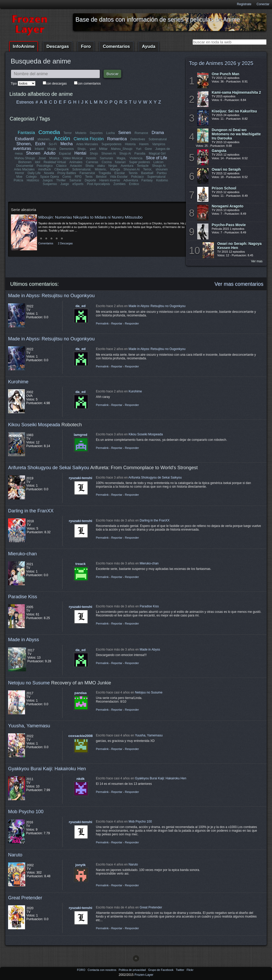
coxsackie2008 (80, 736)
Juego (64, 184)
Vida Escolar (119, 177)
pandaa (81, 693)
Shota (89, 166)
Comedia (49, 132)
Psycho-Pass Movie (229, 225)
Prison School (224, 188)
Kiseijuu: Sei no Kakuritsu (234, 111)
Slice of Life (156, 158)
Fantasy (146, 180)
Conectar (263, 4)
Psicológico (45, 166)
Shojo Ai (125, 153)
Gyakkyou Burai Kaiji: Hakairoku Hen (47, 768)
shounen (162, 169)
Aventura (127, 166)
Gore (148, 149)
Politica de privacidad (132, 969)
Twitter (180, 969)
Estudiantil (24, 139)
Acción (62, 138)
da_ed (81, 306)
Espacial (65, 153)
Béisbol (101, 177)
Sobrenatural (158, 139)
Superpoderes (111, 144)
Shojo (94, 153)
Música (54, 158)
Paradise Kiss (22, 596)
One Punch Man (225, 74)
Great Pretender (25, 897)
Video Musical (72, 158)
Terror (68, 133)
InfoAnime (23, 46)
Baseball (147, 173)
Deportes (96, 133)
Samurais (106, 158)
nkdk (80, 779)
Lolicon (158, 162)
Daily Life (34, 173)
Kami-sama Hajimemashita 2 (236, 92)
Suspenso (50, 184)
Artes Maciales (24, 169)
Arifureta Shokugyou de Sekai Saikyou (48, 467)
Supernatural (156, 177)
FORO (81, 969)
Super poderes (139, 162)
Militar (103, 149)
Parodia (139, 153)
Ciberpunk (61, 169)
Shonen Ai (108, 153)
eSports (77, 184)
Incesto (91, 158)
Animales (75, 162)
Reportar (116, 323)
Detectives (137, 139)
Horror (19, 173)
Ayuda (148, 46)
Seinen (124, 132)
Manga (115, 169)
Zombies (119, 184)
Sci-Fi (53, 144)
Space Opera (49, 177)
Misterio (80, 133)
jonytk (80, 865)
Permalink (102, 323)
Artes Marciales (87, 144)
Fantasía (26, 132)
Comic (66, 177)
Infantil (39, 149)
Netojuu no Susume (29, 682)
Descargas (57, 46)
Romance (141, 133)
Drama (158, 132)
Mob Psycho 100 (26, 811)
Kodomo (162, 180)
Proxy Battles (67, 173)
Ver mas (256, 261)
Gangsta (219, 151)
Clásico (61, 166)
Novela (49, 173)
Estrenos (25, 102)
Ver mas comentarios (238, 284)
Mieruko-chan (22, 553)
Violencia (135, 158)
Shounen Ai (131, 169)
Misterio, (101, 169)
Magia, (121, 158)
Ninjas (112, 166)
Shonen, (24, 144)
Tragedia (104, 173)
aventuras (22, 148)
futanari (120, 162)
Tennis (133, 173)
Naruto (15, 854)
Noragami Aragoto (228, 206)
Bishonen (25, 162)
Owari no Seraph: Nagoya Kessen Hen (239, 245)
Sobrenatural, (81, 169)
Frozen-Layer (143, 975)
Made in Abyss (23, 639)
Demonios (67, 149)
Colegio (31, 177)
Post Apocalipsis (98, 184)
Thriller (61, 180)
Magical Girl (157, 153)
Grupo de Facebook (161, 969)
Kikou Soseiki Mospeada (34, 424)
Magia (51, 149)
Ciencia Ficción (88, 138)
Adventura (130, 180)
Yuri (138, 149)
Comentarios (116, 46)
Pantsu (161, 173)
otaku (101, 166)
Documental (24, 166)
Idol (37, 162)
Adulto (49, 153)
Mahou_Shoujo (121, 149)
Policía (18, 180)
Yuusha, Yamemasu (29, 725)
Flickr (190, 969)
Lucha (110, 133)
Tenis (88, 177)
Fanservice (87, 173)
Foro (86, 46)
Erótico (134, 184)
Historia (130, 144)
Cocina (107, 162)
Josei (42, 158)
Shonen (33, 153)
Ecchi (40, 144)
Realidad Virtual (55, 162)
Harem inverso (110, 180)
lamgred (80, 435)
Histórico (33, 180)
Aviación (76, 166)
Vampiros (158, 144)
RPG (78, 177)
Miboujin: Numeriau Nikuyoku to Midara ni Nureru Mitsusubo (90, 217)
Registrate (244, 4)
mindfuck (44, 169)
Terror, (147, 169)
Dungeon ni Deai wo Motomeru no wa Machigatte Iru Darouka (236, 134)
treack (80, 564)
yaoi (93, 149)
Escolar (119, 173)
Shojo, (81, 149)
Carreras (92, 162)
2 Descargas (65, 243)
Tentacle (142, 166)
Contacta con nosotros (102, 969)
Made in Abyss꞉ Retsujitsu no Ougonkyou (51, 295)
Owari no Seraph (226, 169)
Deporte (90, 180)
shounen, (44, 139)
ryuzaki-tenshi (80, 478)
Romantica (117, 139)
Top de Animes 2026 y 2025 (221, 63)
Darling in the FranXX (30, 510)
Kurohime (18, 381)
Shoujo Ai (158, 166)
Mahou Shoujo (25, 158)
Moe (19, 177)
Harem (144, 144)
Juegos (48, 180)
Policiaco (137, 177)
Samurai (75, 180)
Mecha (66, 144)
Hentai (80, 153)
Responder (132, 323)
